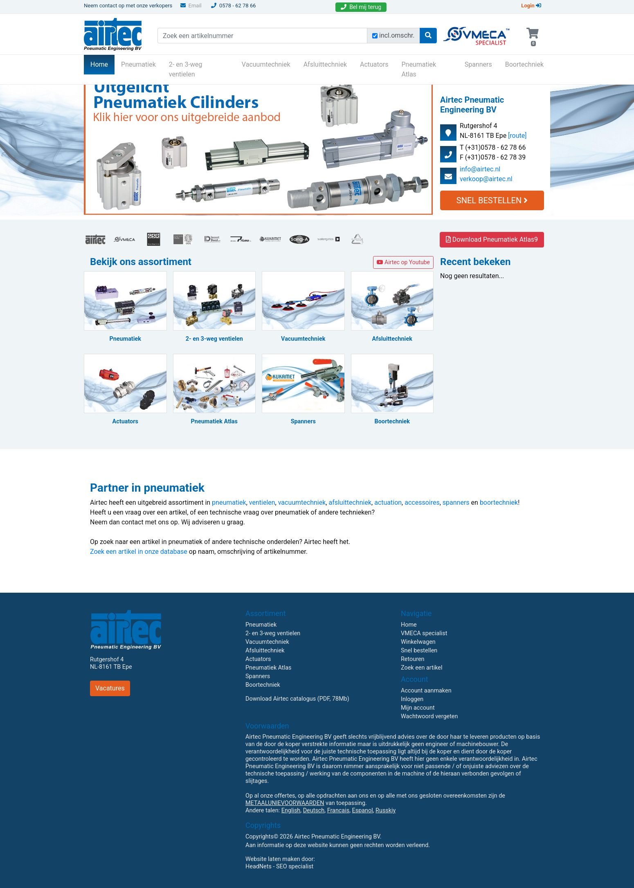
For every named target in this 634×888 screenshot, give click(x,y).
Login (531, 5)
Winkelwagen (418, 641)
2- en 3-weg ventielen (185, 69)
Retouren (413, 659)
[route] (517, 135)
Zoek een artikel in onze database (138, 551)
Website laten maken (272, 859)
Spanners (478, 64)
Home (102, 63)
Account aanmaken (426, 690)
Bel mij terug (361, 7)
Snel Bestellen (492, 200)
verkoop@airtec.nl (486, 179)
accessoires (422, 502)
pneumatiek (229, 502)
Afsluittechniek (325, 64)
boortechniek (499, 502)
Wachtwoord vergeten (429, 716)
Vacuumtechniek (266, 64)
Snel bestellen (419, 650)
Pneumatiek (138, 64)
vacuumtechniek (302, 502)
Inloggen (412, 699)
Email (191, 5)
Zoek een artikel (422, 667)
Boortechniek (524, 64)
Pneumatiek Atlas (418, 69)
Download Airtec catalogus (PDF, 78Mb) (297, 698)
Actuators (374, 64)
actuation (388, 502)
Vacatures (110, 688)
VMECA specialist (424, 633)
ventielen (262, 502)
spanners (456, 502)
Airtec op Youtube (403, 262)
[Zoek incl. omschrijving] (375, 35)
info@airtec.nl (480, 169)
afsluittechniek (349, 502)
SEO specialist (294, 866)
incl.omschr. (397, 35)
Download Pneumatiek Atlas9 (492, 239)
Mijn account (418, 707)
